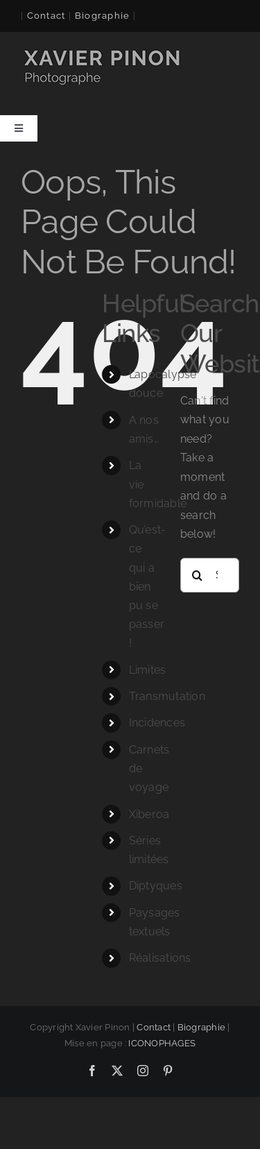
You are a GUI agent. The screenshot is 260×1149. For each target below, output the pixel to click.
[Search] (197, 575)
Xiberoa (149, 814)
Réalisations (160, 957)
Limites (147, 669)
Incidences (157, 722)
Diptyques (155, 885)
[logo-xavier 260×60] (103, 51)
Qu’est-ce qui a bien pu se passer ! (147, 586)
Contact (46, 15)
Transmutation (167, 696)
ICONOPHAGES (162, 1043)
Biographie (201, 1027)
